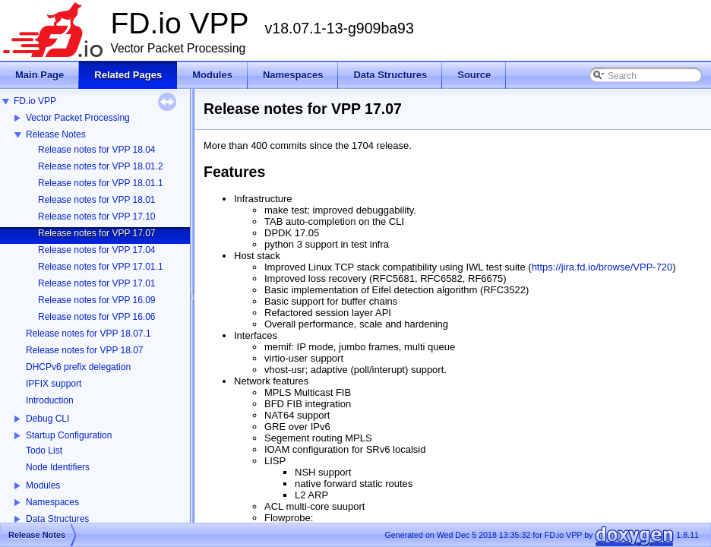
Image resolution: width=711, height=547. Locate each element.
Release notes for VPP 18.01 (97, 199)
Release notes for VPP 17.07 (97, 233)
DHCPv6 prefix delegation (78, 367)
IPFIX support (53, 383)
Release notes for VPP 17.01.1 (100, 266)
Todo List (44, 450)
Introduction (50, 400)
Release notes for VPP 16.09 (97, 300)
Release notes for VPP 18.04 (97, 149)
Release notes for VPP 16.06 (97, 316)
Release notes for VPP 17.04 (97, 250)
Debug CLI (47, 418)
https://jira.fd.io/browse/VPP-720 (602, 267)
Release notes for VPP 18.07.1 (88, 333)
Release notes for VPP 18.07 (85, 350)
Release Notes (56, 134)
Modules (43, 485)
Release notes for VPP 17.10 (97, 216)
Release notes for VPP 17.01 (97, 283)
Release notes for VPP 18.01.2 (100, 166)
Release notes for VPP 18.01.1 (100, 183)
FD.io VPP (35, 101)
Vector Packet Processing (78, 117)
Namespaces (52, 502)
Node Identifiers (58, 467)
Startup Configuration (69, 435)
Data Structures (57, 519)
